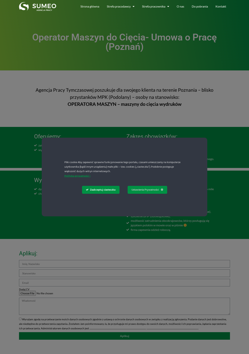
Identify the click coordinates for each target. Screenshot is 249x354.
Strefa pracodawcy (120, 6)
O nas (180, 6)
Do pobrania (200, 6)
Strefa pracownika (155, 6)
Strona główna (89, 6)
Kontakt (220, 6)
